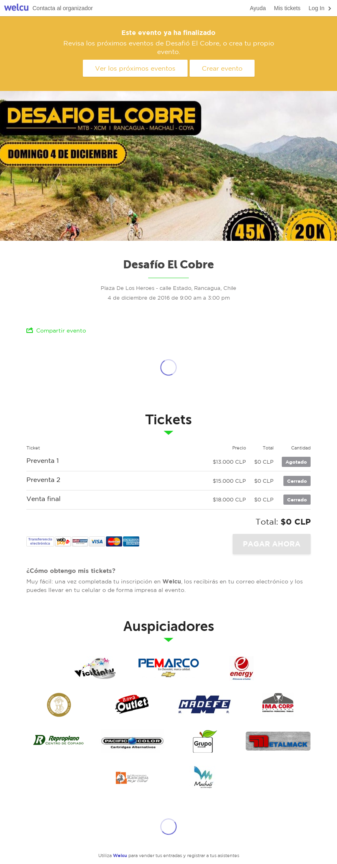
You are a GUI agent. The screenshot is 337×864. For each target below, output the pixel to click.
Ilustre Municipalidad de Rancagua (131, 778)
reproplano (58, 741)
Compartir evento (56, 330)
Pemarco (168, 668)
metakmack (278, 741)
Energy (241, 668)
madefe (205, 705)
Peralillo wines (58, 705)
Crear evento (222, 68)
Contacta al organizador (62, 8)
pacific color (131, 741)
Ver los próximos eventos (135, 68)
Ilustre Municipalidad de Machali (205, 778)
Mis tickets (287, 8)
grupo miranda (205, 741)
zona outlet (131, 705)
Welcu (16, 8)
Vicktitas (95, 668)
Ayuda (258, 8)
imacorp (278, 705)
